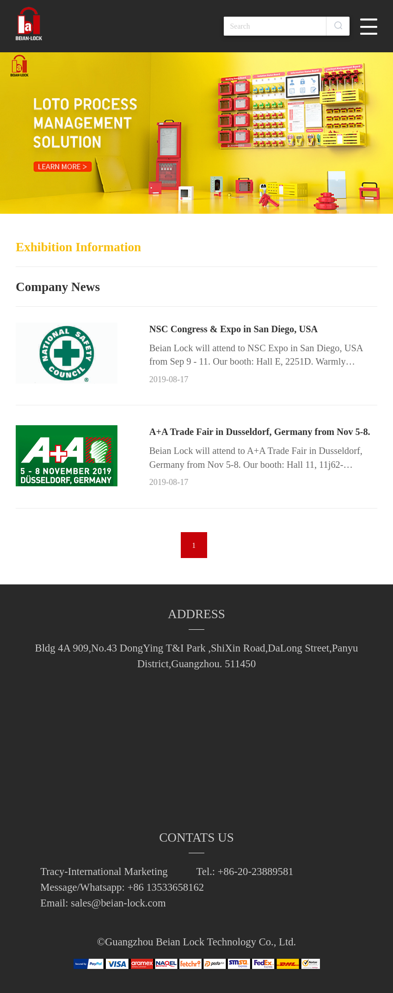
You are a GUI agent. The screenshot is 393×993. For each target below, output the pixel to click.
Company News (58, 287)
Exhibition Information (78, 247)
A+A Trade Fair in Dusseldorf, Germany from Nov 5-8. (259, 432)
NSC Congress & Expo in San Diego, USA (233, 329)
